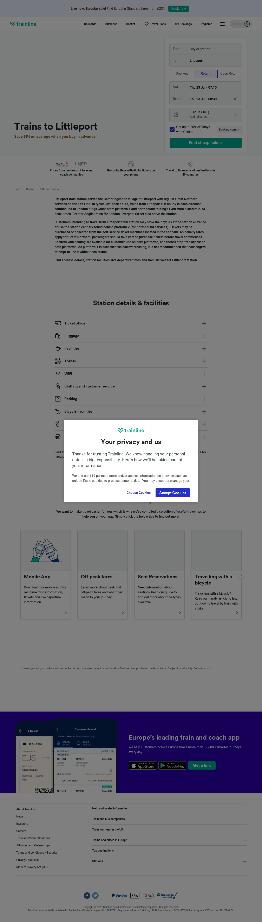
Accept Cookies (172, 493)
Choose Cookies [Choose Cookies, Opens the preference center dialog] (139, 493)
